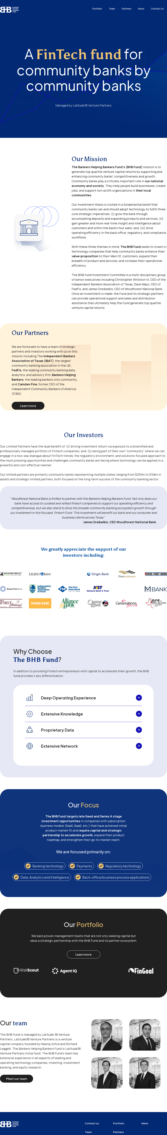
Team (112, 8)
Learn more (28, 406)
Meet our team (16, 1079)
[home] (9, 8)
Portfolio (97, 8)
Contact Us (157, 8)
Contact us (92, 1123)
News (141, 8)
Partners (126, 8)
